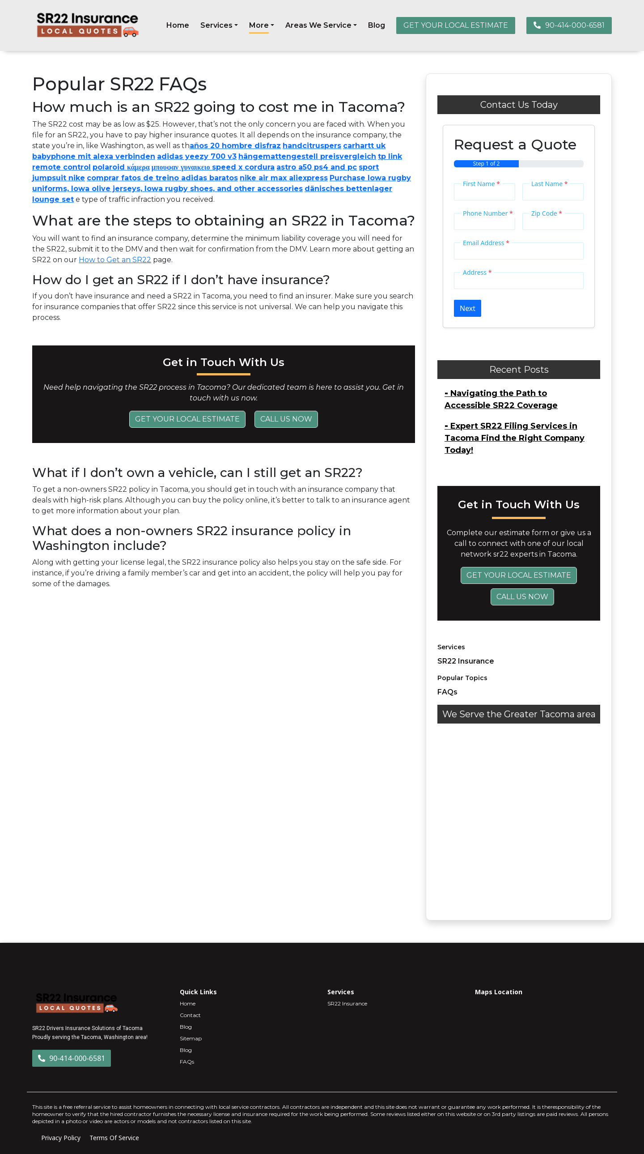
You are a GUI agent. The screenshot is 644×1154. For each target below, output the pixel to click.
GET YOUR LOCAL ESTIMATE (455, 25)
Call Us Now (286, 419)
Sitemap (191, 1038)
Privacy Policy (60, 1137)
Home (177, 25)
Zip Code (546, 213)
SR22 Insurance (465, 661)
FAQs (447, 692)
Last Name (549, 183)
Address (477, 272)
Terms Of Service (114, 1137)
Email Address (486, 242)
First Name (481, 183)
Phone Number (488, 213)
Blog (376, 25)
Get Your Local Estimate (187, 419)
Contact (190, 1015)
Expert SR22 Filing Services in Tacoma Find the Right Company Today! (515, 438)
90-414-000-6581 (569, 25)
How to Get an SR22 (115, 259)
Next (467, 308)
